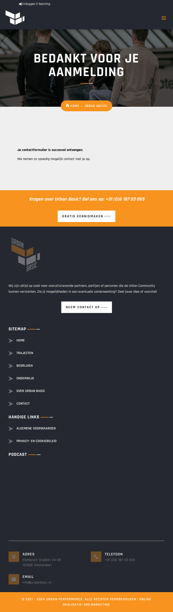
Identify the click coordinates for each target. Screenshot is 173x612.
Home (75, 106)
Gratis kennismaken (82, 216)
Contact (23, 403)
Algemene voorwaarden (36, 428)
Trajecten (24, 353)
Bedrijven (24, 365)
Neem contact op (83, 307)
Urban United (96, 106)
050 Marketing (97, 604)
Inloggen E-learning (36, 4)
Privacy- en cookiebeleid (36, 441)
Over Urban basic (30, 391)
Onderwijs (25, 378)
